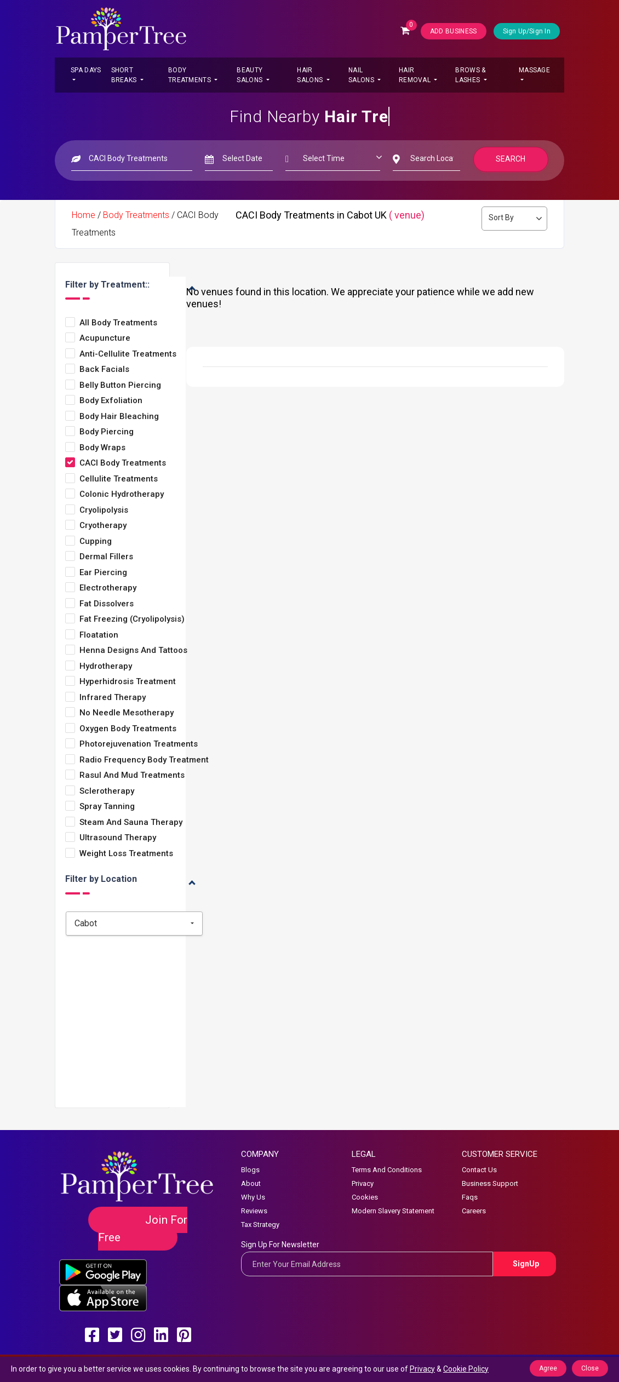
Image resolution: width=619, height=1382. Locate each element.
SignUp (526, 1263)
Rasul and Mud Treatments (132, 775)
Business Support (490, 1183)
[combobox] (134, 923)
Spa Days (86, 70)
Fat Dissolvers (106, 604)
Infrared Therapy (112, 697)
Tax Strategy (260, 1224)
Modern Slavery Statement (393, 1211)
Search (511, 158)
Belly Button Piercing (120, 385)
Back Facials (104, 369)
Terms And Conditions (387, 1170)
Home (83, 215)
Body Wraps (102, 447)
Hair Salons (310, 75)
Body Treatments (190, 75)
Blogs (250, 1170)
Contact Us (479, 1170)
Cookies (365, 1197)
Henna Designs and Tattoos (133, 650)
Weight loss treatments (126, 853)
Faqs (470, 1197)
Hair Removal (415, 75)
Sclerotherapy (106, 791)
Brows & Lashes (470, 75)
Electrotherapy (107, 588)
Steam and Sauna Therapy (130, 822)
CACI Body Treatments (122, 463)
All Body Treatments (118, 323)
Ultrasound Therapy (117, 837)
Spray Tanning (107, 806)
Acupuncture (104, 338)
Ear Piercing (103, 572)
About (251, 1183)
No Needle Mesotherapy (126, 713)
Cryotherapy (103, 525)
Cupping (95, 541)
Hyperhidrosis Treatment (127, 681)
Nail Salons (362, 75)
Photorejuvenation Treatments (138, 744)
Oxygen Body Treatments (127, 728)
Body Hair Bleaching (119, 416)
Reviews (254, 1211)
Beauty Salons (250, 75)
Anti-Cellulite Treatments (127, 354)
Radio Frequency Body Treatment (144, 760)
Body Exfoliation (110, 400)
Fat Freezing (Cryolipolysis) (132, 619)
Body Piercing (106, 432)
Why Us (253, 1197)
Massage (534, 70)
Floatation (98, 635)
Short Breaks (125, 75)
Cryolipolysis (103, 510)
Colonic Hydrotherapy (121, 494)
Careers (474, 1211)
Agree (548, 1368)
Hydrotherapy (105, 666)
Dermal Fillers (106, 556)
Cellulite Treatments (118, 479)
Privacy (363, 1183)
